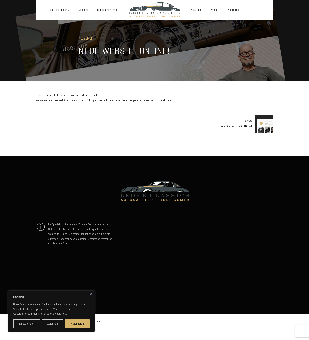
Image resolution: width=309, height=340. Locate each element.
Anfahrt (215, 10)
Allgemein (86, 38)
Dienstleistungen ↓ (59, 10)
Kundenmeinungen (107, 10)
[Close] (90, 294)
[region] (51, 311)
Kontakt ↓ (233, 10)
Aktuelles (196, 10)
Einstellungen (26, 323)
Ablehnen (52, 323)
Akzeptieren (77, 323)
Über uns (83, 10)
